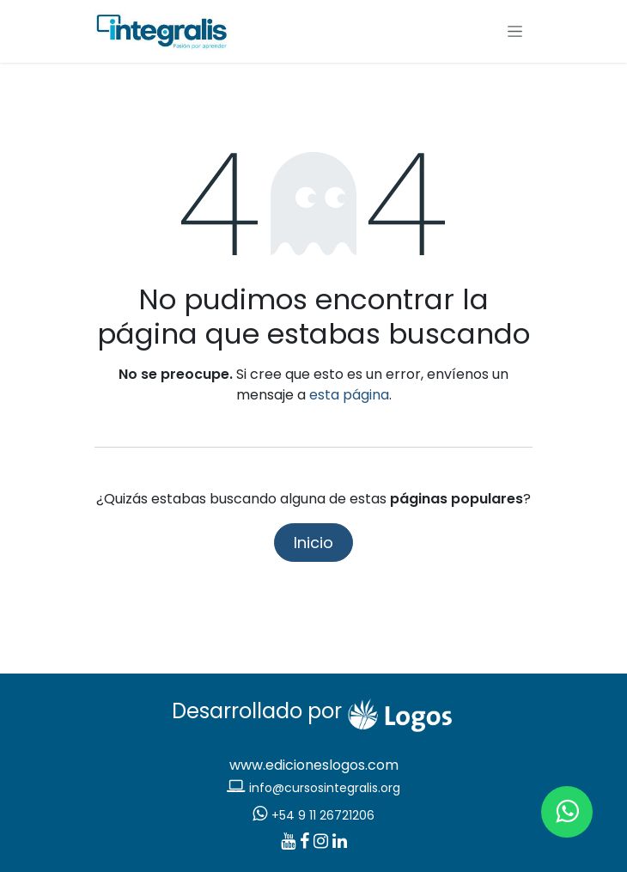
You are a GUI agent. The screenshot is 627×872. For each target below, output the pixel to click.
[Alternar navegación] (515, 32)
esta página (349, 395)
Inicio (313, 542)
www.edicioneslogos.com (314, 765)
